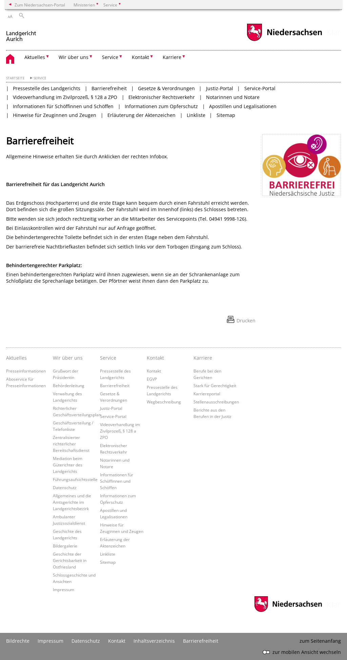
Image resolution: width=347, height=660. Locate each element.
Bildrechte (17, 641)
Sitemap (226, 115)
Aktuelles (16, 358)
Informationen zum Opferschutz (161, 106)
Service (40, 78)
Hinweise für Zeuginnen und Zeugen (54, 115)
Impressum (63, 589)
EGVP (152, 379)
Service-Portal (259, 88)
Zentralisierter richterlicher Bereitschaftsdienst (71, 444)
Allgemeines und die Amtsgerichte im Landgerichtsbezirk (72, 502)
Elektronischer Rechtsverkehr (161, 97)
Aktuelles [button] (34, 57)
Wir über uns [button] (73, 57)
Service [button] (110, 57)
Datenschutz (65, 487)
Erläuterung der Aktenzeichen (141, 115)
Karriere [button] (172, 57)
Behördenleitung (68, 385)
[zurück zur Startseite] (21, 33)
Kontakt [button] (140, 57)
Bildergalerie (65, 545)
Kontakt (155, 358)
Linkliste (196, 115)
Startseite (15, 78)
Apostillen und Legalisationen (243, 106)
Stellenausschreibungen (216, 401)
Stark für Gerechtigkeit (214, 385)
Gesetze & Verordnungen (166, 88)
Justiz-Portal (219, 88)
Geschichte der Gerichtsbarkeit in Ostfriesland (69, 560)
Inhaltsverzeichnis (154, 641)
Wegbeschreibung (164, 401)
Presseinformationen (26, 371)
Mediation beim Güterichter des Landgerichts (67, 465)
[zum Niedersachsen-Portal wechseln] (284, 40)
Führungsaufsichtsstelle (75, 479)
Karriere (202, 358)
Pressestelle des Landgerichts (46, 88)
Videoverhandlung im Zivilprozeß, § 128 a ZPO (65, 97)
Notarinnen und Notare (233, 97)
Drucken (246, 320)
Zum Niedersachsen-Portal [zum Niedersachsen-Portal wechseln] (40, 4)
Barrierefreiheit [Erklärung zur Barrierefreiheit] (200, 641)
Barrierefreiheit (109, 88)
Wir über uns (68, 358)
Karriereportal (206, 393)
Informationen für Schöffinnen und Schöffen (63, 106)
